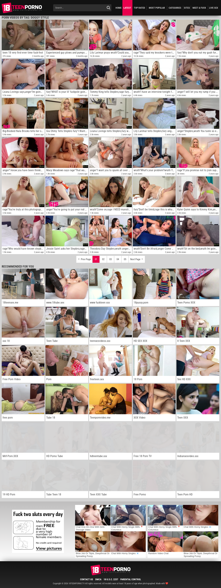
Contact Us (86, 579)
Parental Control (130, 579)
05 (125, 259)
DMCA (98, 579)
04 (118, 259)
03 (110, 259)
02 (103, 259)
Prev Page (84, 258)
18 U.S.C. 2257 (111, 579)
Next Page (136, 258)
